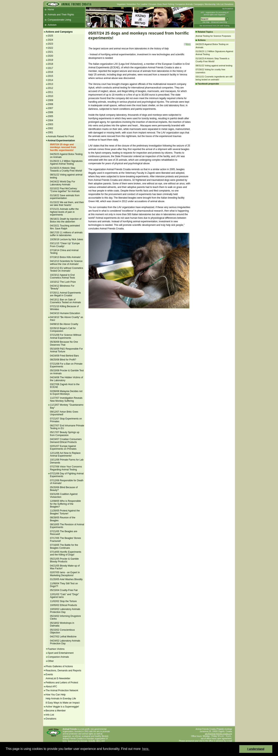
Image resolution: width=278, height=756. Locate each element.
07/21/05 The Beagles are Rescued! (63, 533)
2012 (50, 88)
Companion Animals (184, 4)
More (188, 44)
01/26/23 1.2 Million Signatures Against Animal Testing (66, 162)
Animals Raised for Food (61, 136)
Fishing (171, 4)
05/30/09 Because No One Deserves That (64, 343)
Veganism (121, 4)
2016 (50, 72)
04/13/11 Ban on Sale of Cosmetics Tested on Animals (65, 301)
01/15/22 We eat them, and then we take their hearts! (67, 203)
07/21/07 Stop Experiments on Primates (66, 420)
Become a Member (56, 710)
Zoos (159, 4)
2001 (50, 132)
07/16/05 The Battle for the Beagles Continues (64, 546)
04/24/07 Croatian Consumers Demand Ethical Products (66, 440)
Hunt (165, 4)
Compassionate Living (59, 19)
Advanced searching (219, 22)
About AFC (51, 686)
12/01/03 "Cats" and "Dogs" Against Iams (64, 595)
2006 (50, 112)
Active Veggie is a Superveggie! (62, 706)
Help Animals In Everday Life (61, 698)
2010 (50, 96)
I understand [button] (255, 748)
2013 (50, 84)
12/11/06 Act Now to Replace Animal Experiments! (65, 454)
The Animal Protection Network (62, 690)
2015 (50, 76)
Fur (138, 4)
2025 (50, 35)
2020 (50, 55)
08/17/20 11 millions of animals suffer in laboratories (66, 234)
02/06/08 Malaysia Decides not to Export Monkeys (66, 392)
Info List (220, 4)
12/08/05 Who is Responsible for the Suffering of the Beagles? (65, 504)
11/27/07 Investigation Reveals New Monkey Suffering (66, 399)
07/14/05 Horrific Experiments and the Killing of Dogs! (65, 553)
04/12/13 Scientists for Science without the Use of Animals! (66, 262)
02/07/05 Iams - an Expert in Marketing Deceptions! (65, 574)
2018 (50, 64)
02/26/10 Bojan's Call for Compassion (63, 329)
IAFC (98, 741)
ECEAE (92, 741)
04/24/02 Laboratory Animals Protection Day (65, 642)
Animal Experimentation (61, 140)
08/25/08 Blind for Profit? (63, 359)
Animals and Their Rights (61, 14)
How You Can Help (56, 694)
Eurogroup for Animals (77, 741)
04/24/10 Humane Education (65, 313)
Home (51, 9)
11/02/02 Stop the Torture (63, 601)
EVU (65, 741)
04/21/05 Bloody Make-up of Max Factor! (65, 567)
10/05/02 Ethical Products (63, 605)
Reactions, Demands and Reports (63, 670)
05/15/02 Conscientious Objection (62, 631)
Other (51, 661)
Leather (144, 4)
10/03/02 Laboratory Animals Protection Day (65, 610)
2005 (50, 116)
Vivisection (131, 4)
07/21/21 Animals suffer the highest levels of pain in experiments (64, 212)
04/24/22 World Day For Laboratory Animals (62, 183)
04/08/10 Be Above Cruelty (64, 324)
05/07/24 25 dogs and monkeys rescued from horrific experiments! (63, 147)
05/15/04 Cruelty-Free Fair (64, 590)
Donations (228, 4)
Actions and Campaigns (59, 31)
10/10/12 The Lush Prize (63, 281)
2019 (50, 60)
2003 (50, 124)
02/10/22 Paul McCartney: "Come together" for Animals (65, 190)
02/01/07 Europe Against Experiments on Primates (63, 447)
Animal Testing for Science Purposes (213, 36)
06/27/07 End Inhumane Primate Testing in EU (67, 427)
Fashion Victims (56, 649)
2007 (50, 108)
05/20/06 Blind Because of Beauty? (64, 488)
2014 (50, 80)
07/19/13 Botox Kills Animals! (65, 257)
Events (49, 674)
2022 (50, 48)
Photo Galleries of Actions (59, 666)
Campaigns (199, 4)
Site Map (205, 22)
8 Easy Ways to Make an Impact (63, 702)
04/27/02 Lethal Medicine (63, 636)
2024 (50, 39)
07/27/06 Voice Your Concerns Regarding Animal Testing (66, 468)
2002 (50, 128)
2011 (50, 92)
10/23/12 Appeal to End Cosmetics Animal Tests (62, 276)
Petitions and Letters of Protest (62, 682)
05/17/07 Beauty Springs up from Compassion (64, 433)
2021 (50, 52)
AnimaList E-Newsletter (58, 678)
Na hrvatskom (227, 9)
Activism (52, 24)
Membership (210, 4)
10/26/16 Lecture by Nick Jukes (66, 239)
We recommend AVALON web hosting (214, 26)
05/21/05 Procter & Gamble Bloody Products (64, 560)
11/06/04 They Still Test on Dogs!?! (64, 585)
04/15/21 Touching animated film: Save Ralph (65, 227)
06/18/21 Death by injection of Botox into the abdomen (65, 220)
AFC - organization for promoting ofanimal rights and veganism (214, 13)
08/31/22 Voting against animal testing (214, 65)
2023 (50, 43)
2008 (50, 104)
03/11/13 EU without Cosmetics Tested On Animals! (66, 269)
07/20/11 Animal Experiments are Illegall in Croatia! (65, 294)
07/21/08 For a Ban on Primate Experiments (66, 365)
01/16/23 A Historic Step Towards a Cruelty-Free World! (66, 169)
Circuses (152, 4)
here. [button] (145, 748)
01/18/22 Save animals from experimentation (64, 197)
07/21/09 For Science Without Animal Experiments (65, 336)
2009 (50, 100)
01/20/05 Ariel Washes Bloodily (66, 579)
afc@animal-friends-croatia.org (218, 734)
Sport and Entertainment (61, 653)
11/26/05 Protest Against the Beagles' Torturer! (65, 512)
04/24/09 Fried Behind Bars (64, 355)
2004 (50, 120)
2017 (50, 68)
